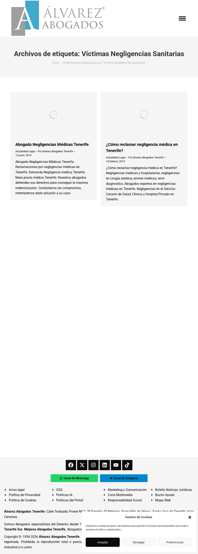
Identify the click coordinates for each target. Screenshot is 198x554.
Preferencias (174, 542)
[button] (190, 517)
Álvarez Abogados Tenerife (59, 537)
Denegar (139, 542)
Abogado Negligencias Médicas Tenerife (52, 144)
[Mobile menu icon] (182, 18)
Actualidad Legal (25, 151)
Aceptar (102, 542)
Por (55, 151)
